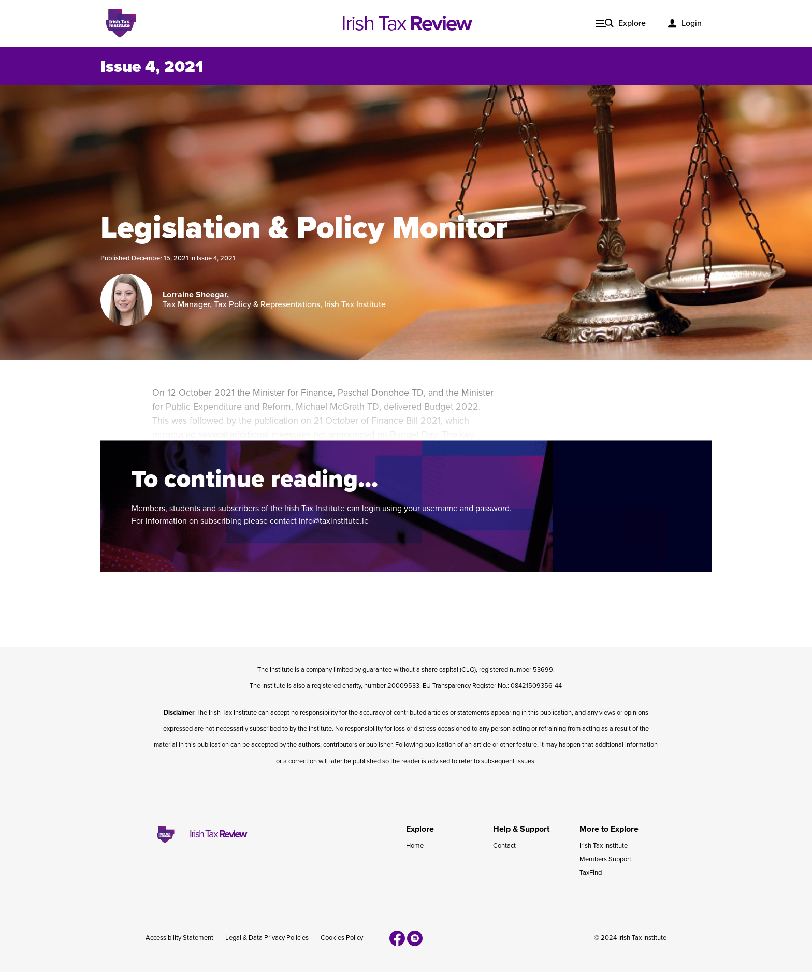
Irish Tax (406, 23)
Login (692, 23)
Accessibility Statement (179, 938)
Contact (504, 846)
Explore (632, 23)
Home (415, 846)
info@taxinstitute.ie (334, 521)
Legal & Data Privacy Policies (267, 938)
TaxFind (590, 872)
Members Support (605, 859)
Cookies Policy (342, 938)
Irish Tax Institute (603, 846)
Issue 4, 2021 (216, 258)
